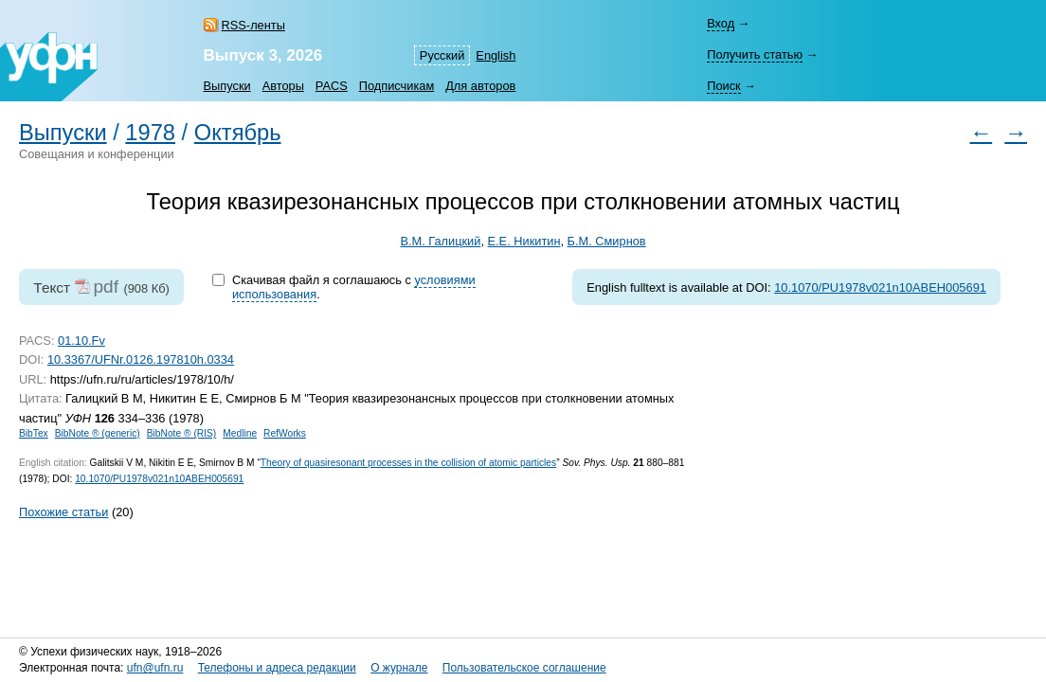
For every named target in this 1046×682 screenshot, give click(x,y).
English (495, 55)
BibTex (33, 433)
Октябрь (237, 132)
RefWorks (284, 433)
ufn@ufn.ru (155, 667)
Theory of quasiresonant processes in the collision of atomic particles (408, 463)
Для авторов (480, 86)
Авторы (283, 86)
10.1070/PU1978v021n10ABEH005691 (880, 287)
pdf (105, 286)
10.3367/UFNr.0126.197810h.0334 (140, 359)
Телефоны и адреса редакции (277, 667)
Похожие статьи (63, 512)
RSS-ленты (253, 25)
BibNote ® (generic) (97, 433)
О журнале (398, 667)
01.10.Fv (81, 340)
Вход (720, 23)
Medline (240, 433)
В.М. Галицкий (440, 241)
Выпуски (227, 86)
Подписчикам (396, 86)
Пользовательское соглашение (524, 667)
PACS (332, 86)
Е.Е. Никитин (524, 241)
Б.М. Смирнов (607, 241)
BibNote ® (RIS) (182, 433)
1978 (150, 132)
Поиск (723, 86)
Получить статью (755, 54)
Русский (442, 55)
